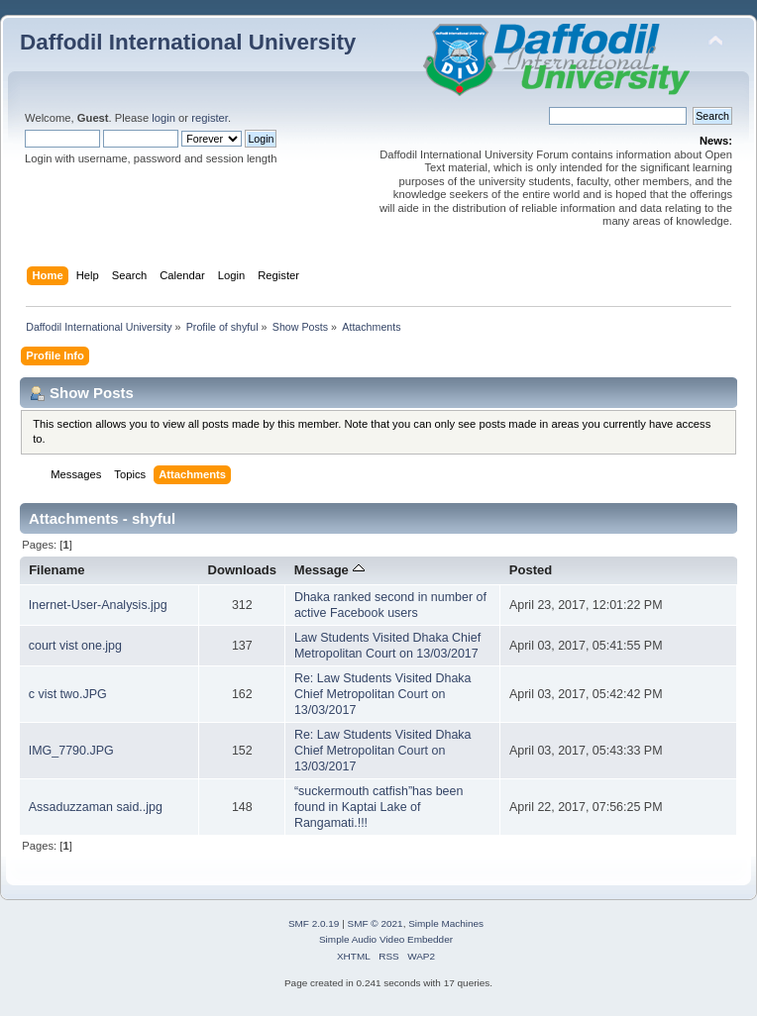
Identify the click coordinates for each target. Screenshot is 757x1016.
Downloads (242, 569)
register (209, 118)
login (163, 118)
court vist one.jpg (75, 646)
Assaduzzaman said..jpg (95, 807)
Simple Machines (446, 923)
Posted (530, 569)
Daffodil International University (188, 42)
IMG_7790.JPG (71, 751)
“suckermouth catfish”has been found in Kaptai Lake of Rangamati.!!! (379, 807)
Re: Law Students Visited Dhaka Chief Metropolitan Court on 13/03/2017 (383, 694)
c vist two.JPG (68, 694)
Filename (57, 569)
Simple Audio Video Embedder (386, 939)
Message (329, 569)
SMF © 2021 (375, 923)
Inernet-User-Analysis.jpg (98, 605)
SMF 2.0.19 (314, 923)
